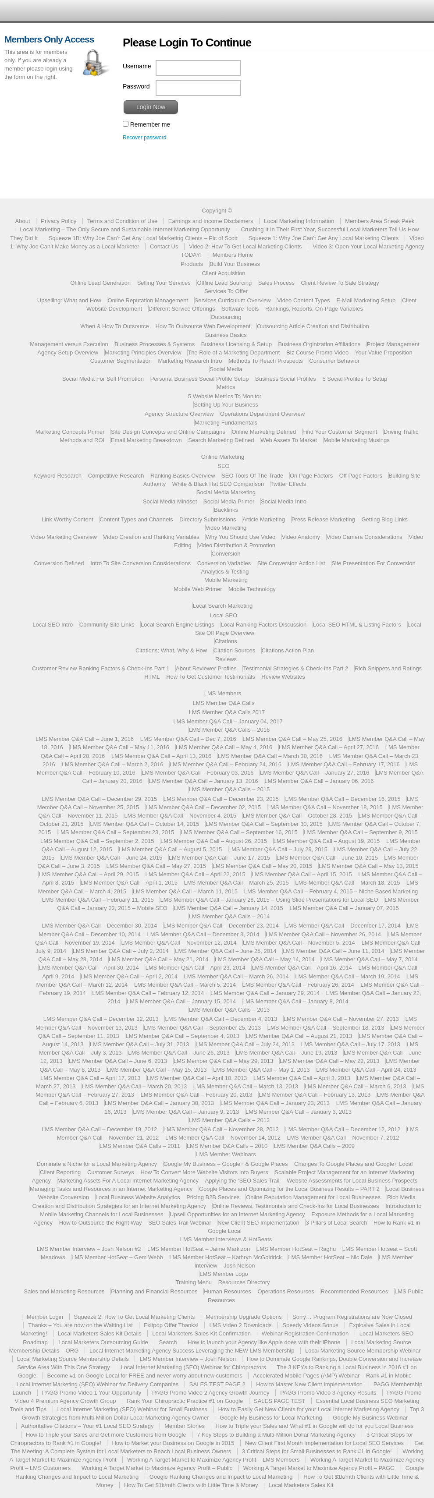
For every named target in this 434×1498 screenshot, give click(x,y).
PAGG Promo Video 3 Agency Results (328, 1392)
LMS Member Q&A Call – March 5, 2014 (185, 984)
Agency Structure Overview (179, 414)
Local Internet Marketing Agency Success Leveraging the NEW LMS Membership (192, 1350)
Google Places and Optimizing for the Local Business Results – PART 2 (289, 1189)
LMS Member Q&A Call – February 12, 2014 (148, 993)
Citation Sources (234, 650)
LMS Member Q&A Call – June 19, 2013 (286, 1052)
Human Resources (227, 1291)
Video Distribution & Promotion (236, 545)
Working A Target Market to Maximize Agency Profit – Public (157, 1468)
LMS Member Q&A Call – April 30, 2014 (89, 967)
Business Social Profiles (285, 378)
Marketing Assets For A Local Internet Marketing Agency (128, 1180)
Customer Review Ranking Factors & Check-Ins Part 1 (101, 668)
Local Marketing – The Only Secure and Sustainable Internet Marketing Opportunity (125, 229)
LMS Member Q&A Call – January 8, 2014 (295, 1001)
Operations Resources (285, 1291)
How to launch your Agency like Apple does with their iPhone (264, 1342)
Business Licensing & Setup (236, 344)
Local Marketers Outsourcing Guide (103, 1342)
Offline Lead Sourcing (224, 283)
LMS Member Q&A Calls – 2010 (227, 1146)
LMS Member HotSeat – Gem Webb (117, 1257)
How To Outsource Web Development (202, 326)
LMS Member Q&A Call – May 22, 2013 (330, 1061)
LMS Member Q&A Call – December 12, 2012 (342, 1129)
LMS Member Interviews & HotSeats (226, 1239)
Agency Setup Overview (67, 352)
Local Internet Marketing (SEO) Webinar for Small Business (132, 1409)
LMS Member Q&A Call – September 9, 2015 (360, 832)
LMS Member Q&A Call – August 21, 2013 (299, 1036)
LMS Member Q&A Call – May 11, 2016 (120, 747)
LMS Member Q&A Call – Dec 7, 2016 (188, 739)
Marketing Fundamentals (226, 422)
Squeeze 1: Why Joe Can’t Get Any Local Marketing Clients (324, 238)
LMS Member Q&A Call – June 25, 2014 (225, 951)
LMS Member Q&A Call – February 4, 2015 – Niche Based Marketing (331, 891)
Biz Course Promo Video (317, 352)
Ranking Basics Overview (182, 475)
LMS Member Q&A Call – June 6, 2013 (118, 1061)
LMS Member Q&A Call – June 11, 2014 (333, 951)
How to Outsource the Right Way (100, 1222)
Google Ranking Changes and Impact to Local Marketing (221, 1476)
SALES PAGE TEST (279, 1401)
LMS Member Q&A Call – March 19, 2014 (347, 976)
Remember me (146, 124)
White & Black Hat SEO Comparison (218, 484)
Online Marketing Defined (263, 432)
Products (192, 264)
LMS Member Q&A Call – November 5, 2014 (299, 942)
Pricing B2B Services (212, 1197)
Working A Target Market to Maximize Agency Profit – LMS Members (213, 1459)
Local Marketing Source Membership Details (73, 1359)
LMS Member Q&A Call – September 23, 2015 (115, 832)
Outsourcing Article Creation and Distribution (313, 326)
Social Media (226, 369)
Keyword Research (57, 475)
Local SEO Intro (52, 624)
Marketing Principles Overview (143, 352)
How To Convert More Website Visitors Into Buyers (204, 1172)
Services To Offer (226, 291)
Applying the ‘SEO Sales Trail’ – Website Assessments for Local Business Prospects (311, 1180)
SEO (223, 466)
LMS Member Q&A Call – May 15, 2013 (157, 1069)
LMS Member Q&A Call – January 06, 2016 (319, 781)
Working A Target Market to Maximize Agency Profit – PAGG (319, 1468)
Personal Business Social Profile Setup (199, 378)
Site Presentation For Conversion (373, 563)
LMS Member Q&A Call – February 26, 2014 (298, 984)
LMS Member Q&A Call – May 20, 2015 (263, 866)
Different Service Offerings (182, 308)
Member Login (45, 1317)
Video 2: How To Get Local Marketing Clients (245, 246)
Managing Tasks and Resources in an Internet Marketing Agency (111, 1189)
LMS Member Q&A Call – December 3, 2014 (203, 934)
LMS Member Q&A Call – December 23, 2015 (221, 799)
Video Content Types (303, 300)
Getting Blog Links (384, 519)
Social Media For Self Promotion (103, 378)
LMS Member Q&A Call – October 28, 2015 (297, 815)
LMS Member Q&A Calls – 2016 (229, 729)
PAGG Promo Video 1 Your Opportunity (91, 1392)
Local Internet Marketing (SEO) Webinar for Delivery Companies (98, 1384)
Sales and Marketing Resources (64, 1291)
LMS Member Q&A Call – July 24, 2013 (245, 1044)
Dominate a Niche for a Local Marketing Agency (97, 1164)
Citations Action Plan (288, 650)
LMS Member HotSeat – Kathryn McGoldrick (225, 1257)
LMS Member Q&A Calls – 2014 (229, 916)
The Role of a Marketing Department (234, 352)
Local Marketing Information (299, 221)
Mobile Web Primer (198, 589)
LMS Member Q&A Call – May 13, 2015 (369, 866)
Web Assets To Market (288, 440)
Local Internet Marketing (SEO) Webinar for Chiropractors (193, 1367)
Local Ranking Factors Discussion (263, 624)
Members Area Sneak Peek (379, 221)
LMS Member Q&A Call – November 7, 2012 (343, 1137)
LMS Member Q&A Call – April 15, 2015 (302, 874)
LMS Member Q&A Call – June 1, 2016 (85, 739)
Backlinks (226, 509)
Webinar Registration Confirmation (305, 1333)
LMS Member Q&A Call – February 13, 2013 (314, 1094)
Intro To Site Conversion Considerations (140, 563)
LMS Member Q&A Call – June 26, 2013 (178, 1052)
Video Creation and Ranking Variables (151, 537)
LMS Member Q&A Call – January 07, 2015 (343, 908)
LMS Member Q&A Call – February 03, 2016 (197, 772)
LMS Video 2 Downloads (240, 1325)
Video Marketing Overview (63, 537)
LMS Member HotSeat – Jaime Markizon (198, 1249)
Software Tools (240, 308)
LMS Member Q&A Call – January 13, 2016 (203, 781)
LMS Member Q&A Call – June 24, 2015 (111, 857)
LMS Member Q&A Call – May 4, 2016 (224, 747)
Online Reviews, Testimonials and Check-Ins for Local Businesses (296, 1206)
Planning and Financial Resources (154, 1291)
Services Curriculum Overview (233, 300)
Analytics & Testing (225, 571)
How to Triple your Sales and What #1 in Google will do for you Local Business (315, 1426)
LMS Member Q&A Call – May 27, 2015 (156, 866)
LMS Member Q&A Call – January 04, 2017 (227, 721)
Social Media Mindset (170, 501)
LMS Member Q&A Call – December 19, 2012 (99, 1129)
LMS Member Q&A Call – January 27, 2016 (314, 772)
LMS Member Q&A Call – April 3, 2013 (301, 1078)
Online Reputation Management (147, 300)
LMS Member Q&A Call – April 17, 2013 (90, 1078)
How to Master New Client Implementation (309, 1384)
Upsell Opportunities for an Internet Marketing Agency (237, 1214)
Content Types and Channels (136, 519)
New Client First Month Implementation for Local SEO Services (324, 1443)
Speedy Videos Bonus (310, 1325)
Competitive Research (116, 475)
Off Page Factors (360, 475)
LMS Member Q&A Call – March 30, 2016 (270, 756)
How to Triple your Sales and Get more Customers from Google (106, 1434)
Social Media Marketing (226, 492)
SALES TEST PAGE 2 (217, 1384)
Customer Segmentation (121, 361)
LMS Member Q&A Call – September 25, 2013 (202, 1027)
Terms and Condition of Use (122, 221)
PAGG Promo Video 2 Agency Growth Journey (211, 1392)
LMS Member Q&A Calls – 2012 (229, 1120)
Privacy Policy (58, 221)
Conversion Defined (59, 563)
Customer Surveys (110, 1172)
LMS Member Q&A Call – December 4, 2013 (221, 1019)
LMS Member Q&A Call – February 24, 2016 (225, 764)
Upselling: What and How (69, 300)
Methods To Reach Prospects (265, 361)
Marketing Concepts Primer (70, 432)
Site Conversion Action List (291, 563)
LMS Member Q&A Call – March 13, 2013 (245, 1086)
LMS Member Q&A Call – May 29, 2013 (224, 1061)
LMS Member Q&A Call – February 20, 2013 (196, 1094)
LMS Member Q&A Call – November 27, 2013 (341, 1019)
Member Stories (184, 1426)
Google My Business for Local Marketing (271, 1417)
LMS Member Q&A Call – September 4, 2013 (182, 1036)
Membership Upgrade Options (243, 1317)
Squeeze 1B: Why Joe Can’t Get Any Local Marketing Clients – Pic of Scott (143, 238)
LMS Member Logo (223, 1274)
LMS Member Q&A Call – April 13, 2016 (161, 756)
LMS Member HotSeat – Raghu (296, 1249)
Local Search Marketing (223, 605)
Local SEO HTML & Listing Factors (357, 624)
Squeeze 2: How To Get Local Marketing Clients (134, 1317)
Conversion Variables (224, 563)
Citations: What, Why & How (171, 650)
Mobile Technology (251, 589)
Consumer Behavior (334, 361)
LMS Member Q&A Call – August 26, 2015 (213, 841)
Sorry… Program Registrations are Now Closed (352, 1317)
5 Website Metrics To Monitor (224, 396)
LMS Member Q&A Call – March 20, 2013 (134, 1086)
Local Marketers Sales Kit (301, 1485)
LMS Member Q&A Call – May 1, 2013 (261, 1069)
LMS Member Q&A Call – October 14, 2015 (144, 824)
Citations (226, 641)
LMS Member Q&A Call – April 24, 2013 (366, 1069)
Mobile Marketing (226, 580)
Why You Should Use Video (240, 537)
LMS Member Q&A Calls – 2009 (314, 1146)
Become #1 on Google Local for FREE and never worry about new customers (144, 1375)
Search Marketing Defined (221, 440)
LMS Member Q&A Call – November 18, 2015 (325, 807)
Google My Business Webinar (370, 1417)
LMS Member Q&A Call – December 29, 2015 (99, 799)
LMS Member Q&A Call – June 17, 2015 (219, 857)
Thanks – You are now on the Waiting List (80, 1325)
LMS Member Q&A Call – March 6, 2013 (355, 1086)
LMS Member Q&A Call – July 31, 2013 (139, 1044)
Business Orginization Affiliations (319, 344)
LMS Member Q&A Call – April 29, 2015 (89, 874)
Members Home (233, 254)
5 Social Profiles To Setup (354, 378)
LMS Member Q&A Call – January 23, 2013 (275, 1103)
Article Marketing (263, 519)
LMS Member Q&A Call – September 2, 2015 (97, 841)
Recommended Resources (354, 1291)
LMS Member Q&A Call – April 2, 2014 (129, 976)
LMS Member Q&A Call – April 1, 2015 (129, 882)
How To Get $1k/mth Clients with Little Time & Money (191, 1485)
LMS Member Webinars (226, 1154)
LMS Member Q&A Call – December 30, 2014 (99, 925)
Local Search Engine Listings (177, 624)
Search (168, 1342)
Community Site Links (107, 624)
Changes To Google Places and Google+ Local (353, 1164)
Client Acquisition (223, 273)
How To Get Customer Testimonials (210, 676)
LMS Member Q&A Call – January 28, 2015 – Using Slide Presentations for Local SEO (269, 899)
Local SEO (223, 615)
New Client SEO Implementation (258, 1222)
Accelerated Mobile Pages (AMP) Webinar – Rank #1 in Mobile (332, 1375)
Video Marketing (226, 527)
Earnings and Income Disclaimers (210, 221)
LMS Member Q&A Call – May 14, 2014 (265, 959)
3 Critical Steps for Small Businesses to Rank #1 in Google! (317, 1451)
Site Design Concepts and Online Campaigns (168, 432)
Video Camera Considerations (364, 537)
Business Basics (226, 335)
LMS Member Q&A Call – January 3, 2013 (298, 1111)
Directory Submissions (207, 519)
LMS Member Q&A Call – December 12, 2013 (101, 1019)
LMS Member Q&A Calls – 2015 (229, 789)
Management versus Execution (69, 344)
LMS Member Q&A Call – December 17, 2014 (342, 925)
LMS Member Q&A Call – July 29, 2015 (277, 849)
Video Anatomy (301, 537)
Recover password (144, 138)
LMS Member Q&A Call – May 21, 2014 (159, 959)
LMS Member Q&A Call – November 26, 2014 (323, 934)
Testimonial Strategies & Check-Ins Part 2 (295, 668)
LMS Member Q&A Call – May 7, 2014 (369, 959)
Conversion (226, 553)
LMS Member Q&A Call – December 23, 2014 (221, 925)
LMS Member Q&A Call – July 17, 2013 (350, 1044)
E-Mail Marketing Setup (365, 300)
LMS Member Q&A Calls (224, 703)
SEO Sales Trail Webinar (179, 1222)
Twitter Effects (288, 484)
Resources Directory (244, 1282)
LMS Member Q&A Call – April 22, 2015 (195, 874)
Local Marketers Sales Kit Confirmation (201, 1333)
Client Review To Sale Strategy (340, 283)
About (22, 221)
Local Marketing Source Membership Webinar (363, 1350)
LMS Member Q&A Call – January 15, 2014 (181, 1001)
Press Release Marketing (323, 519)
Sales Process (276, 283)
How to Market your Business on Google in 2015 (173, 1443)
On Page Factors (311, 475)
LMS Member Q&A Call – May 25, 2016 (292, 739)
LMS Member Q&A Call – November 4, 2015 (180, 815)
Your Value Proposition (384, 352)
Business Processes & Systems (154, 344)
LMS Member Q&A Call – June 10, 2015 (327, 857)
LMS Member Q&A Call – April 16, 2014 (302, 967)
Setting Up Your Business (226, 404)
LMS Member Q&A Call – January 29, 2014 (265, 993)
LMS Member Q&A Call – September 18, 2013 (325, 1027)
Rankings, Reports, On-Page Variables (314, 308)
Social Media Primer (228, 501)
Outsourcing (225, 317)
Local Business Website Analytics (138, 1197)
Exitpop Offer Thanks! (171, 1325)
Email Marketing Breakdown (146, 440)
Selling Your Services (164, 283)
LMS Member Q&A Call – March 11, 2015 (185, 891)
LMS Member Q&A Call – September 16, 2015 (239, 832)
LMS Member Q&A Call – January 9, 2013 (186, 1111)
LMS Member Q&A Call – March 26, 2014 (236, 976)
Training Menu (193, 1282)
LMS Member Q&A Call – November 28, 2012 (221, 1129)
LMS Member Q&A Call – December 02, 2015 (203, 807)
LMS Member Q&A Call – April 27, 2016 (329, 747)
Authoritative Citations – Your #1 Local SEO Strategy (87, 1426)
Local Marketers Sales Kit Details (100, 1333)
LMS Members (223, 693)
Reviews (226, 659)
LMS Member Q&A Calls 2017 (227, 712)
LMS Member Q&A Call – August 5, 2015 (170, 849)
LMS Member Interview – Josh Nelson (187, 1359)
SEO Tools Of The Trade (252, 475)
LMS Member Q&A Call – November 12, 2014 (178, 942)
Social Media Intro (283, 501)
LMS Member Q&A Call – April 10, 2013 (197, 1078)
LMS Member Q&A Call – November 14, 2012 (223, 1137)
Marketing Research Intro (190, 361)
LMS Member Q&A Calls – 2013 (229, 1009)
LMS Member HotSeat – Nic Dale (330, 1257)
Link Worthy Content (67, 519)
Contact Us (164, 246)
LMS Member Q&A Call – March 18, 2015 (347, 882)
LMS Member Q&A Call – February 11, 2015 (98, 899)
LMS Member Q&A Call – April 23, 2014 (195, 967)
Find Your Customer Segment (339, 432)
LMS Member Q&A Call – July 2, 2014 (121, 951)
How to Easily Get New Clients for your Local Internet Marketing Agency (308, 1409)
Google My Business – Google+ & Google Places (226, 1164)
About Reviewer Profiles (206, 668)
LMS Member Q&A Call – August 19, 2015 (327, 841)
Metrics (226, 387)
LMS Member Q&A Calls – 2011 (140, 1146)
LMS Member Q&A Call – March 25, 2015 (236, 882)
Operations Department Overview (262, 414)
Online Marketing (222, 456)
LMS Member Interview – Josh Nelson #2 (89, 1249)
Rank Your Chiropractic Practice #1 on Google (185, 1401)
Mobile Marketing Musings (357, 440)
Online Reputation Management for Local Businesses (313, 1197)
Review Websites (283, 676)
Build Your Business (235, 264)
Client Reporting (60, 1172)
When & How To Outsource (114, 326)
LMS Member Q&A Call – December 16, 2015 (342, 799)
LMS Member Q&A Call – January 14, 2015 (228, 908)
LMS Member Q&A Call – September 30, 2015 (264, 824)
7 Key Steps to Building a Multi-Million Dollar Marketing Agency (276, 1434)
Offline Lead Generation (100, 283)
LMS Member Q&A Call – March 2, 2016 (112, 764)
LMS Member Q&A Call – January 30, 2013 (159, 1103)
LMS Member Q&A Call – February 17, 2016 (344, 764)
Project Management (393, 344)
